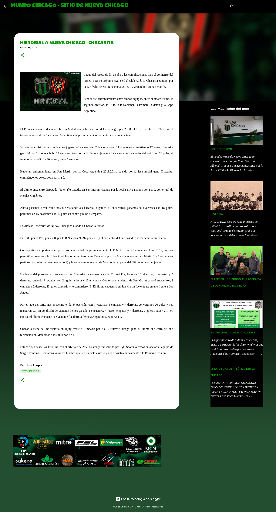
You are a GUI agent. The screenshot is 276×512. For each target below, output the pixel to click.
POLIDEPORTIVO (221, 149)
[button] (22, 55)
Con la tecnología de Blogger (138, 499)
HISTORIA (216, 214)
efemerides (30, 371)
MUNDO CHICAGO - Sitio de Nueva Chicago (69, 6)
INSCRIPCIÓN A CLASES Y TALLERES (232, 332)
